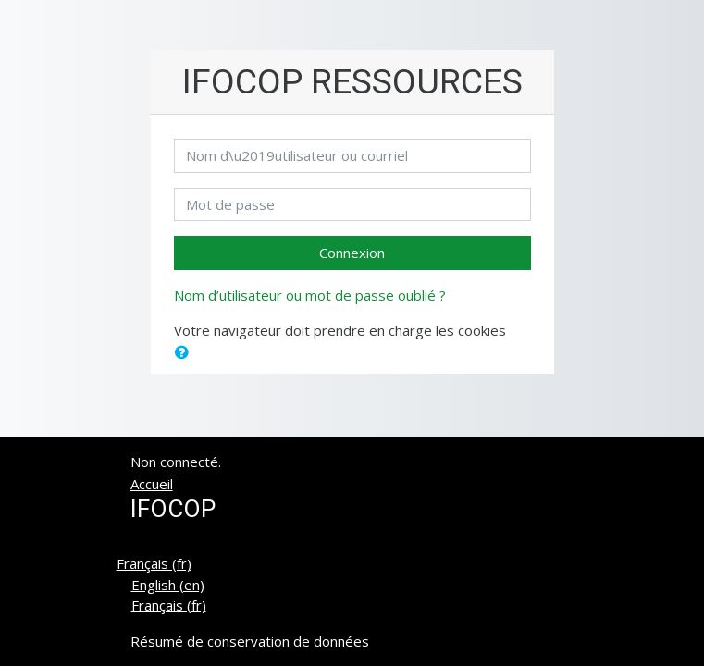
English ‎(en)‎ (167, 584)
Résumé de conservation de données (249, 641)
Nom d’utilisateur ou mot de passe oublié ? (310, 295)
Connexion (352, 252)
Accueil (151, 484)
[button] (186, 352)
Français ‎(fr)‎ (154, 563)
